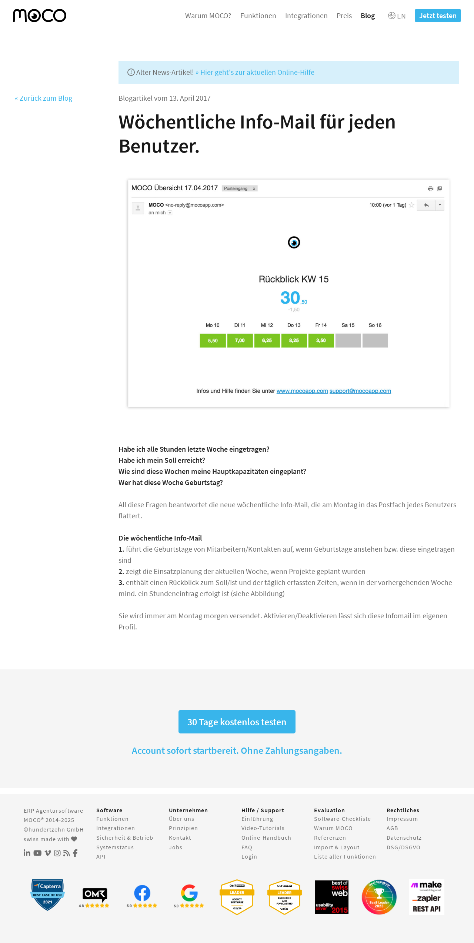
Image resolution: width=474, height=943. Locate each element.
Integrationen (306, 15)
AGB (392, 828)
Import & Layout (337, 847)
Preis (344, 15)
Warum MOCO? (208, 15)
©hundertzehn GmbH (54, 829)
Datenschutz (404, 837)
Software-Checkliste (342, 818)
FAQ (247, 847)
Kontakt (180, 837)
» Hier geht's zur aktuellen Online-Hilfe (255, 72)
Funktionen (258, 15)
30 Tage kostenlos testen (237, 722)
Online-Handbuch (266, 837)
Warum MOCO (333, 828)
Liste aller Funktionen (345, 856)
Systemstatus (115, 847)
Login (249, 856)
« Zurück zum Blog (43, 98)
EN (397, 15)
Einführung (257, 818)
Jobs (176, 847)
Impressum (402, 818)
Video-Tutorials (263, 828)
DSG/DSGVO (404, 847)
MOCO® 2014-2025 (49, 819)
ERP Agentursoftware (53, 810)
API (101, 856)
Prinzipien (183, 828)
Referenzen (330, 837)
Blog (368, 15)
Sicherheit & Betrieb (124, 837)
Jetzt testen (438, 15)
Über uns (181, 818)
